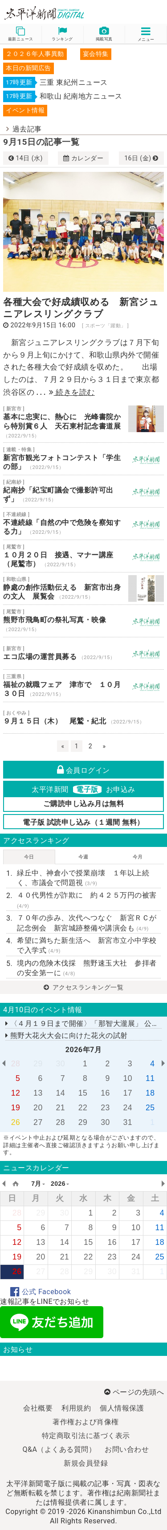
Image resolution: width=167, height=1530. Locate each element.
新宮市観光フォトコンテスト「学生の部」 (83, 459)
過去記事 (27, 129)
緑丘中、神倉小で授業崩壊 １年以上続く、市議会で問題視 (83, 878)
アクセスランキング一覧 (84, 987)
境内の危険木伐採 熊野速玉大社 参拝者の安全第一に (87, 968)
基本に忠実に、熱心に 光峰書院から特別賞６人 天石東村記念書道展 (83, 422)
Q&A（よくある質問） (59, 1449)
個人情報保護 (122, 1408)
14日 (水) (25, 158)
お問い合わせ (127, 1449)
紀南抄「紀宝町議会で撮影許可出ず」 (83, 491)
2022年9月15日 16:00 (43, 325)
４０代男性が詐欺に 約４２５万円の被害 (87, 900)
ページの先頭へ (134, 1392)
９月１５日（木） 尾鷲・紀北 (83, 717)
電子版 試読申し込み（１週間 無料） (83, 822)
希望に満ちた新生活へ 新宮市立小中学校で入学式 (87, 945)
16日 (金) (141, 158)
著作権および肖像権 (86, 1422)
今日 (29, 857)
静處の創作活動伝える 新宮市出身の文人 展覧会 (83, 588)
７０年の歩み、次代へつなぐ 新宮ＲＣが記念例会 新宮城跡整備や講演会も (87, 923)
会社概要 (38, 1408)
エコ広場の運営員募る (83, 653)
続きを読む (72, 392)
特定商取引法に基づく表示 (86, 1435)
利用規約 (76, 1408)
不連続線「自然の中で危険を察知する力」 (83, 524)
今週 (83, 857)
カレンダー (83, 158)
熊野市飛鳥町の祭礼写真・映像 (83, 621)
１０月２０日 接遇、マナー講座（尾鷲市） (83, 556)
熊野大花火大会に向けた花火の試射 (66, 1035)
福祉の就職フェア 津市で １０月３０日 (83, 686)
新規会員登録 (86, 1463)
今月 (138, 857)
